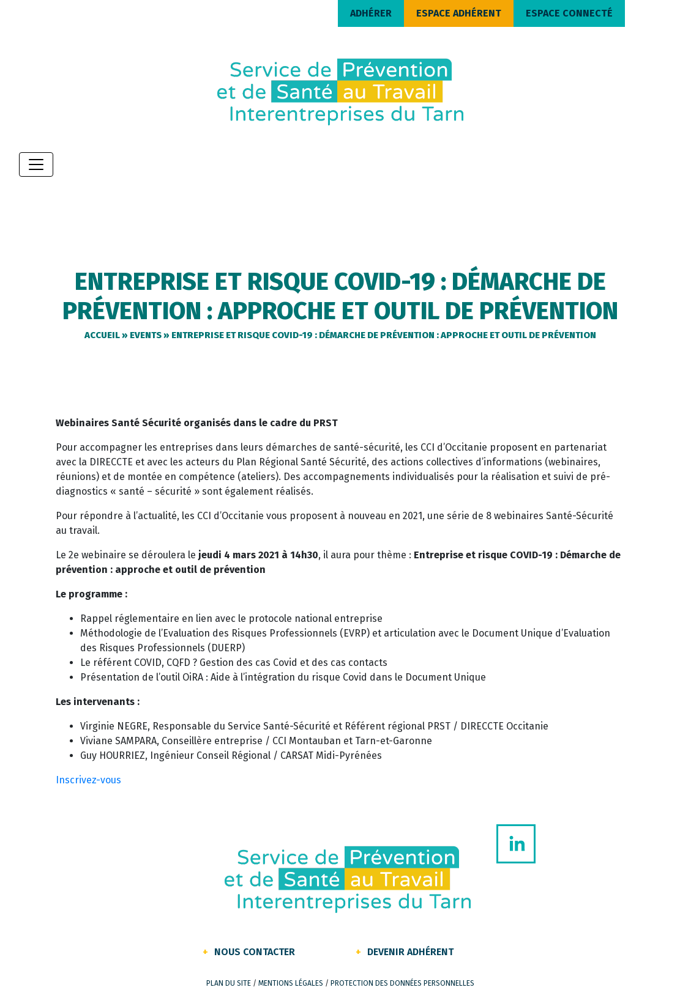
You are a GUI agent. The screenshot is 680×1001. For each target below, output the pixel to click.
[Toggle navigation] (36, 164)
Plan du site (228, 983)
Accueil (102, 335)
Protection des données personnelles (402, 983)
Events (146, 335)
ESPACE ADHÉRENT (458, 13)
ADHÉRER (371, 13)
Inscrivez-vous (88, 780)
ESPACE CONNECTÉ (569, 13)
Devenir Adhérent (410, 952)
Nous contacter (254, 952)
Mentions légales (290, 983)
